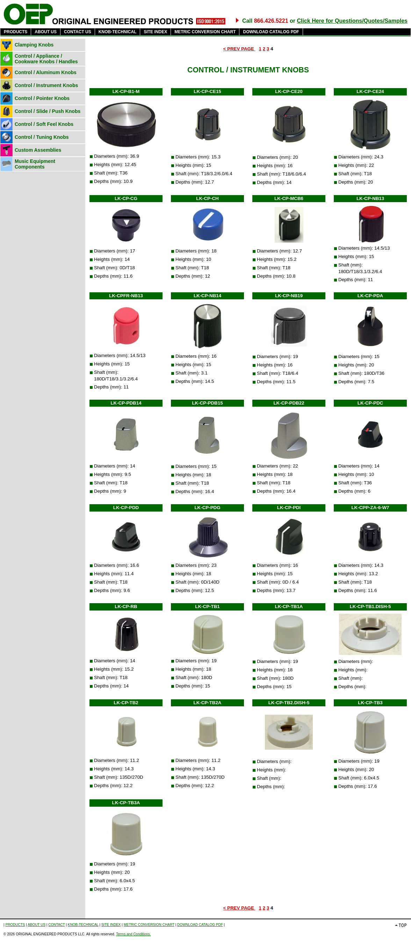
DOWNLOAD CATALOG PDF (271, 31)
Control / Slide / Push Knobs (47, 111)
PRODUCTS (15, 31)
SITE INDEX (155, 31)
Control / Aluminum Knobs (46, 72)
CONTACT (56, 925)
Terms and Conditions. (133, 934)
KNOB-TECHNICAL (118, 31)
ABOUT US (46, 31)
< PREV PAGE (239, 48)
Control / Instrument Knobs (46, 85)
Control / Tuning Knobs (42, 137)
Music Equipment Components (35, 164)
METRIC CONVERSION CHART (205, 31)
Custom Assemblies (38, 150)
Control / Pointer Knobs (42, 98)
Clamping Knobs (34, 45)
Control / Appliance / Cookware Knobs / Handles (46, 58)
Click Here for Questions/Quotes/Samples (352, 21)
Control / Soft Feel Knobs (44, 124)
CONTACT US (77, 31)
